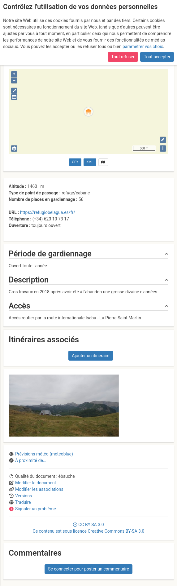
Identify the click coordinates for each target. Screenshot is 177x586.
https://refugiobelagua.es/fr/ (47, 212)
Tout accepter (157, 56)
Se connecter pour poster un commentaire (88, 568)
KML (89, 162)
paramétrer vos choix (143, 46)
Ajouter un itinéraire (90, 355)
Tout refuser (122, 56)
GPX (75, 162)
